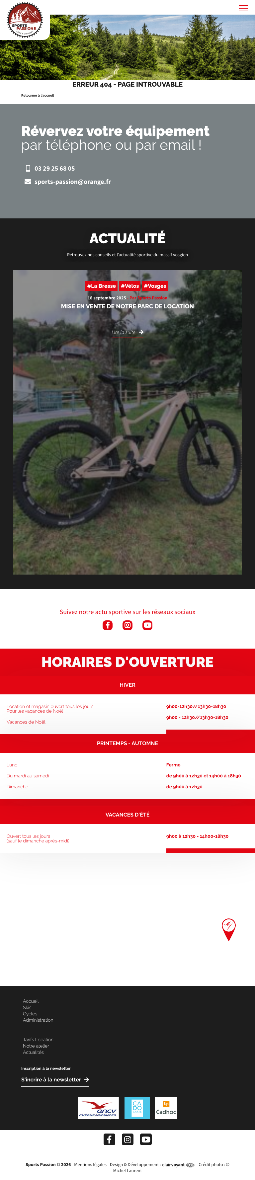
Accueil (31, 1001)
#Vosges (155, 286)
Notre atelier (36, 1046)
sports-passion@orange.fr (66, 182)
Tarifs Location (38, 1040)
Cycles (30, 1014)
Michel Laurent (127, 1170)
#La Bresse (101, 286)
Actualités (33, 1052)
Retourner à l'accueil (37, 96)
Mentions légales (90, 1164)
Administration (38, 1020)
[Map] (127, 919)
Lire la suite (123, 333)
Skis (27, 1007)
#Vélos (130, 286)
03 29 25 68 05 (48, 168)
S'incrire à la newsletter (51, 1080)
